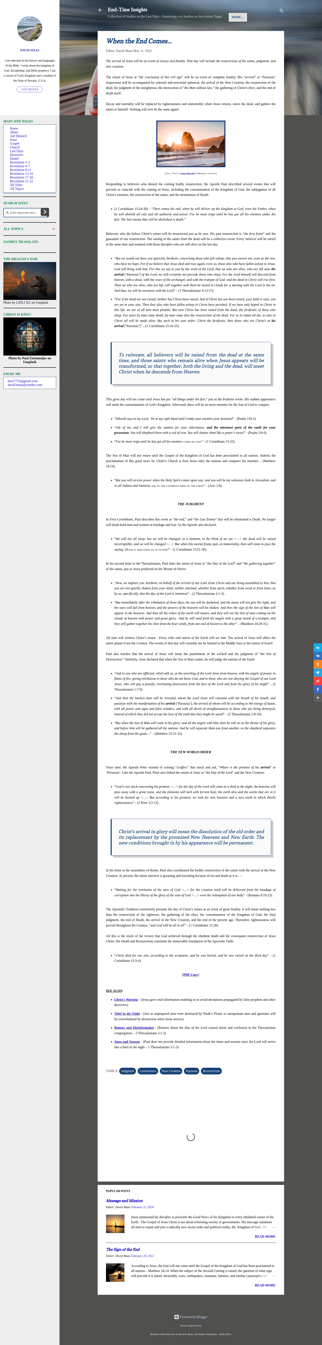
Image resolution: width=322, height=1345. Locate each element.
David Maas (29, 50)
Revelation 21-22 (21, 181)
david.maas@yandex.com (25, 385)
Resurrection (211, 1084)
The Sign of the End (122, 1262)
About (14, 132)
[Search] (281, 11)
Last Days (16, 151)
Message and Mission (124, 1213)
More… (198, 30)
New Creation (171, 1084)
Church (15, 147)
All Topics (17, 188)
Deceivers (16, 155)
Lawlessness (148, 1084)
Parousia (191, 1084)
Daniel (14, 158)
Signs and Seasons (127, 1054)
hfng (199, 1325)
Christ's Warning (126, 1012)
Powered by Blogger (191, 1317)
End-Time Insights (127, 10)
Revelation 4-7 (20, 166)
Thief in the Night (127, 1026)
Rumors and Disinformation (134, 1040)
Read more (265, 1249)
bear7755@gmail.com (23, 381)
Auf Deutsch (154, 30)
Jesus (132, 30)
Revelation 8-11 (20, 170)
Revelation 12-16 (21, 173)
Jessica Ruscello (187, 186)
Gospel (179, 30)
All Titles (16, 185)
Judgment (127, 1084)
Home (115, 30)
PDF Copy (190, 987)
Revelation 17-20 (21, 177)
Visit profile (29, 89)
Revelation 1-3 (20, 162)
